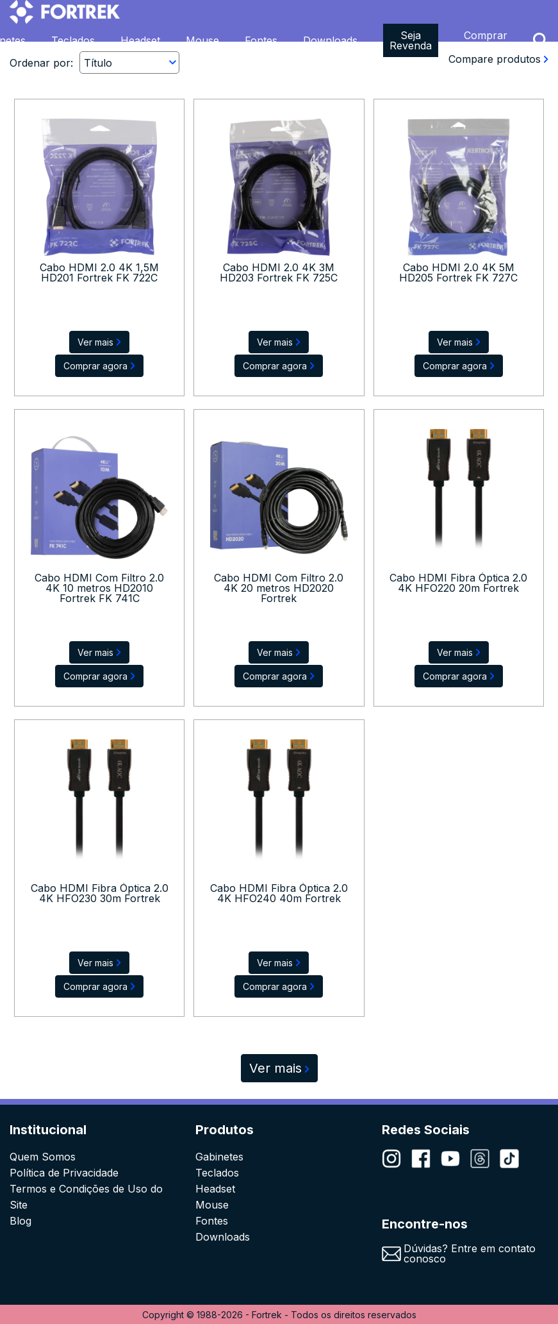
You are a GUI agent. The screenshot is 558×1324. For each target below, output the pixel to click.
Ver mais (279, 1068)
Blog (20, 1220)
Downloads (330, 40)
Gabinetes (219, 1156)
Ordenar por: (41, 62)
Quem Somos (43, 1156)
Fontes (261, 40)
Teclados (73, 40)
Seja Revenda (411, 40)
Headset (140, 40)
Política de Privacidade (64, 1172)
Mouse (202, 40)
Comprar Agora (485, 40)
